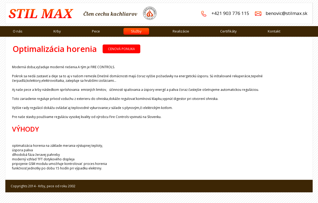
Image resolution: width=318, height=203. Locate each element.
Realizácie (181, 31)
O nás (17, 31)
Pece (96, 31)
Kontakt (274, 31)
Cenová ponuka (121, 49)
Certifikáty (228, 31)
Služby (136, 31)
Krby (57, 31)
